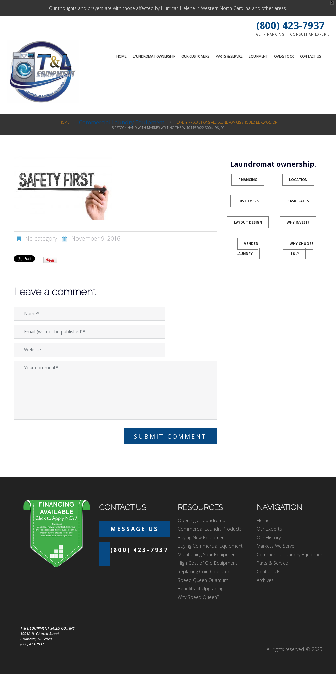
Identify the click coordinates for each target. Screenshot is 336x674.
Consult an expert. (309, 34)
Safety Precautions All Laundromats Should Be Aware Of (227, 122)
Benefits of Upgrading (200, 588)
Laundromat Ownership (154, 56)
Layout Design (248, 222)
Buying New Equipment (202, 537)
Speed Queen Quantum (203, 580)
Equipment (258, 56)
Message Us (134, 529)
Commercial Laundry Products (210, 529)
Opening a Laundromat (202, 520)
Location (298, 179)
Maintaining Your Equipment (207, 554)
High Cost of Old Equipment (207, 563)
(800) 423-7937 (290, 25)
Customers (248, 201)
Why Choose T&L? (301, 248)
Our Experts (269, 529)
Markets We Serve (275, 546)
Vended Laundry (247, 248)
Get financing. (271, 34)
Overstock (284, 56)
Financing (247, 179)
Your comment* (115, 390)
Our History (269, 537)
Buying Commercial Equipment (210, 546)
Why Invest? (298, 222)
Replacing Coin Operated (204, 571)
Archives (265, 580)
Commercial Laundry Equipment (121, 122)
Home (121, 56)
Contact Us (310, 56)
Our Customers (195, 56)
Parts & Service (229, 56)
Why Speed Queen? (198, 597)
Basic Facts (298, 201)
